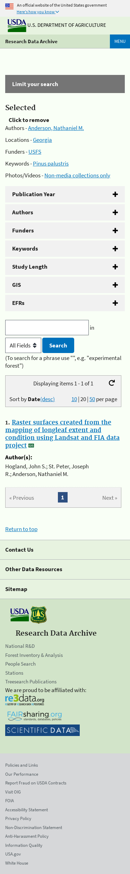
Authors (22, 212)
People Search (20, 663)
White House (16, 863)
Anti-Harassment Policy (27, 836)
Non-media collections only (77, 175)
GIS (16, 285)
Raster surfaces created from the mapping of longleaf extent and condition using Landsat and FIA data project (62, 434)
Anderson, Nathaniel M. (56, 128)
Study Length (29, 266)
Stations (14, 672)
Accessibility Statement (26, 810)
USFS (34, 151)
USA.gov (13, 854)
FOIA (9, 801)
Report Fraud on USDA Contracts (35, 783)
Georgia (42, 140)
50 (92, 399)
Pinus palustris (51, 163)
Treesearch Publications (31, 681)
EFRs (18, 303)
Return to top (21, 529)
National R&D (20, 646)
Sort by (32, 399)
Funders (23, 230)
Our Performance (21, 774)
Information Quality (23, 845)
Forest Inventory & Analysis (34, 655)
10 (74, 399)
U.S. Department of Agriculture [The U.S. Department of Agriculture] (57, 25)
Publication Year (33, 194)
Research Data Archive (31, 41)
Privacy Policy (18, 818)
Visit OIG (13, 792)
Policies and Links (21, 765)
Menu (119, 41)
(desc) (47, 399)
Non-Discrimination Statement (33, 827)
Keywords (25, 248)
